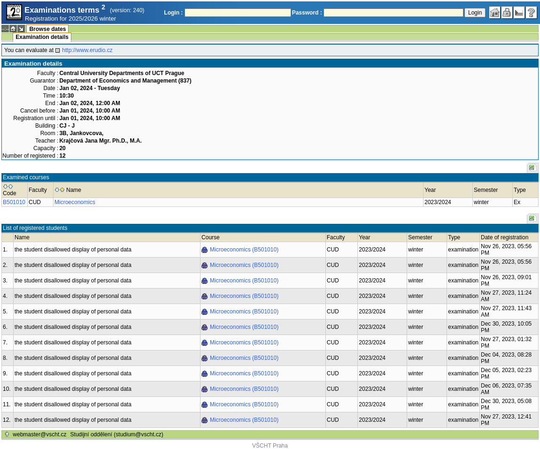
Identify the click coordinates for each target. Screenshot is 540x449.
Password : (307, 12)
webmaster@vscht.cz (39, 434)
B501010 (14, 202)
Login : (173, 12)
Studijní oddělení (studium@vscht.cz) (116, 434)
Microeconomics (74, 202)
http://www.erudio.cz (87, 50)
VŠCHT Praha (270, 445)
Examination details (42, 37)
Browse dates (47, 29)
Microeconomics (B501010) (244, 249)
